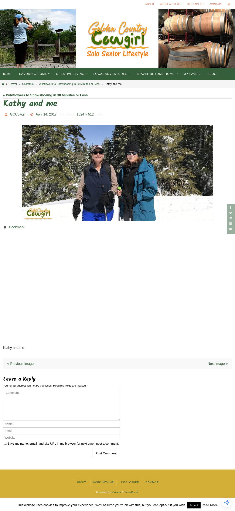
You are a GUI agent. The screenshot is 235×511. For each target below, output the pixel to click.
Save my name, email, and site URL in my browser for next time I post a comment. (63, 443)
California (28, 84)
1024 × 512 (85, 114)
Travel (13, 84)
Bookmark (16, 227)
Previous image (20, 363)
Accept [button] (194, 505)
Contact (216, 4)
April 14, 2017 (46, 114)
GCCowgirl (18, 114)
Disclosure (195, 4)
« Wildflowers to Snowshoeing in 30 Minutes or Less (45, 95)
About (149, 4)
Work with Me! (170, 4)
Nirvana (116, 492)
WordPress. (132, 492)
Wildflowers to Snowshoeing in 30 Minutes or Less (69, 84)
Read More (209, 505)
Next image (218, 363)
